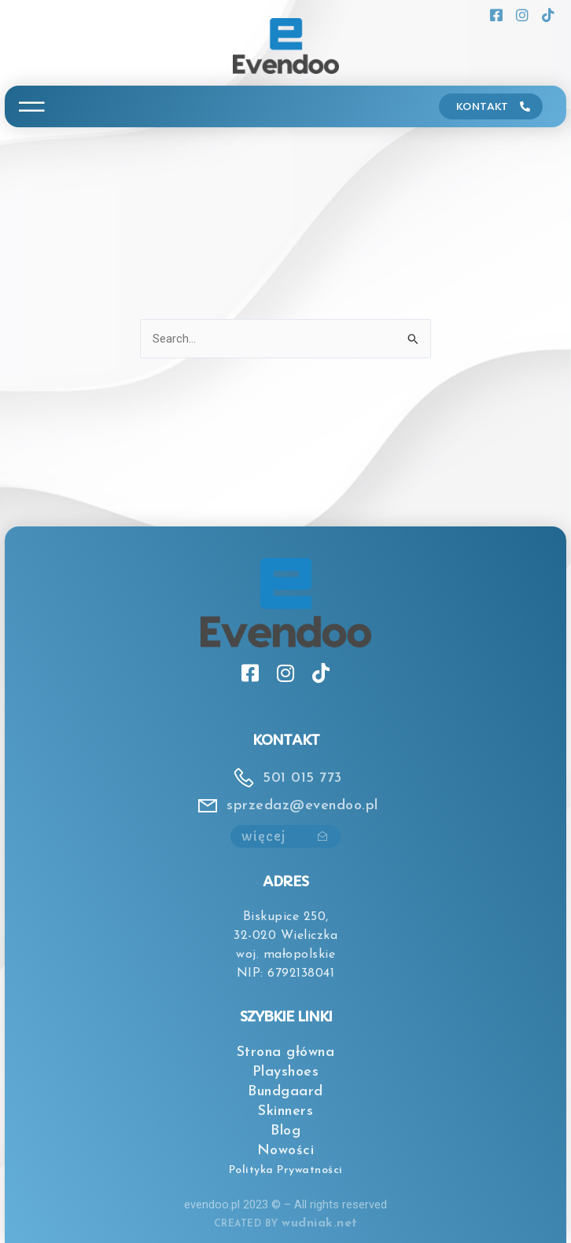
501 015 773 (302, 778)
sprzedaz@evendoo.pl (302, 805)
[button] (31, 106)
